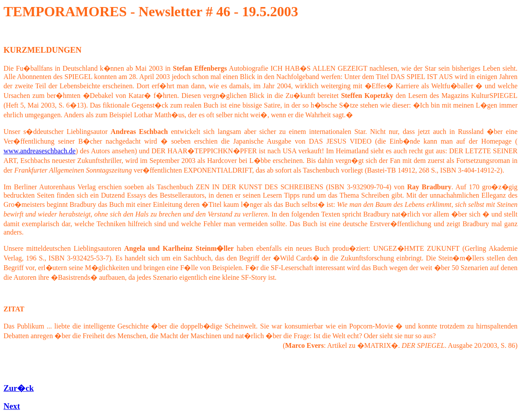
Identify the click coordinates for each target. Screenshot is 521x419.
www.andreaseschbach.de (39, 151)
